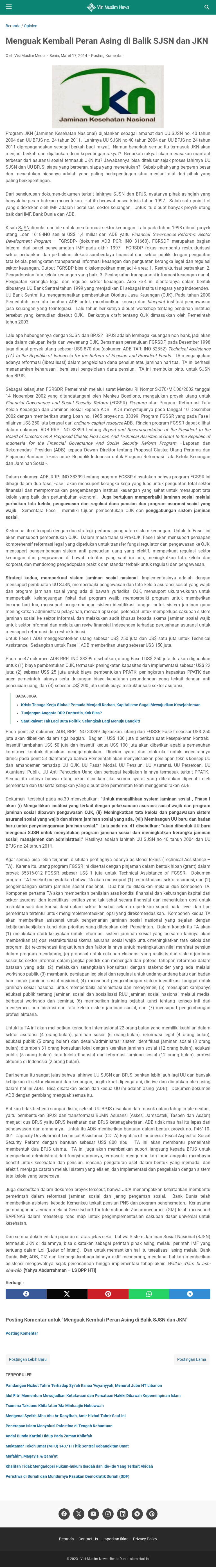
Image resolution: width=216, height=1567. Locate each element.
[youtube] (93, 1514)
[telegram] (189, 1294)
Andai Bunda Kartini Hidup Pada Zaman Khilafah (49, 1436)
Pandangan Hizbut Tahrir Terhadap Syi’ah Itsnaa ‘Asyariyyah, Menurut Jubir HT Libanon (84, 1385)
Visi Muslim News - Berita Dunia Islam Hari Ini (115, 1559)
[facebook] (26, 1294)
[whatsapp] (149, 1294)
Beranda (66, 1539)
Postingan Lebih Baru (28, 1359)
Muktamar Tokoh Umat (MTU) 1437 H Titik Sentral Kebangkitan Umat (67, 1446)
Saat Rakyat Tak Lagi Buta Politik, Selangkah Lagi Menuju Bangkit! (80, 721)
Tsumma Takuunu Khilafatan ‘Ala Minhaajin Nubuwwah (55, 1405)
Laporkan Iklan (115, 1539)
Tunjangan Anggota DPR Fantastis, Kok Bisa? (61, 713)
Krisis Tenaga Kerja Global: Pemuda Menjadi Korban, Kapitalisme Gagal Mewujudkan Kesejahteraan (111, 705)
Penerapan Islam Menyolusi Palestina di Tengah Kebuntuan (59, 1426)
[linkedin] (122, 1514)
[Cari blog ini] (207, 7)
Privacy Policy (145, 1539)
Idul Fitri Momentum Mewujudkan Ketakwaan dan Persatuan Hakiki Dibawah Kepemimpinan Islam (93, 1395)
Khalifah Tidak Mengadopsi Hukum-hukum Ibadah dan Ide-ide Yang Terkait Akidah (79, 1466)
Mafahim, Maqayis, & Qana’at (32, 1456)
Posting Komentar (107, 55)
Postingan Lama (191, 1359)
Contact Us (88, 1539)
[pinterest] (108, 1294)
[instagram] (108, 1514)
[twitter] (67, 1294)
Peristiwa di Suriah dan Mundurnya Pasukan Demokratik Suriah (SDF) (67, 1476)
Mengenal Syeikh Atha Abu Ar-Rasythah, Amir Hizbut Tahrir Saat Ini (66, 1416)
